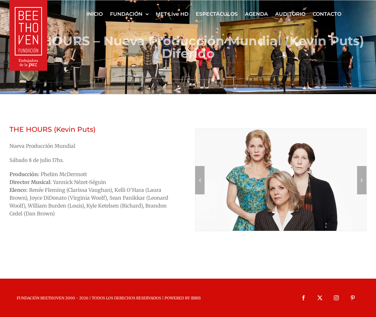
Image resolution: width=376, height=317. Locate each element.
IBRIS (196, 298)
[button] (200, 180)
